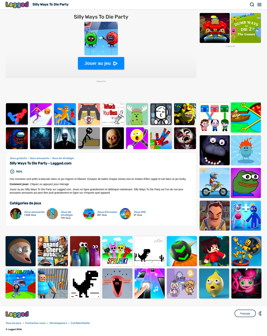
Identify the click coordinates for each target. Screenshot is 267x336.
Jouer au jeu (98, 63)
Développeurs (58, 323)
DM (260, 313)
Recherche (252, 4)
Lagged (18, 4)
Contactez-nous (35, 323)
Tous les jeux (13, 323)
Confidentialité (80, 323)
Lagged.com (18, 314)
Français (245, 313)
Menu (259, 4)
